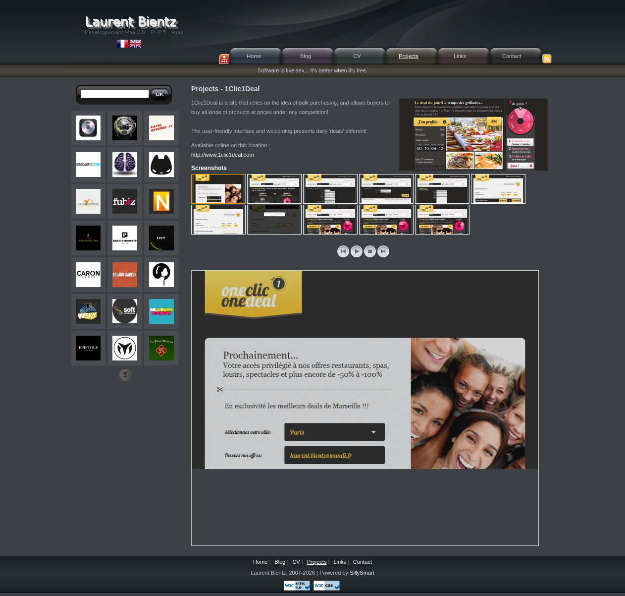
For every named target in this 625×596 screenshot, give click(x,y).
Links (460, 56)
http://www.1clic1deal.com (222, 155)
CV (357, 56)
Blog (305, 56)
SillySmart (362, 573)
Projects (408, 56)
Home (254, 56)
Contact (511, 56)
